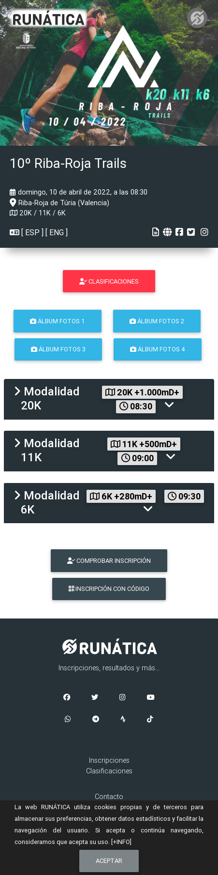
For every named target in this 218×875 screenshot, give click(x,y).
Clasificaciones (109, 771)
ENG (56, 232)
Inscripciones (109, 760)
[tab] (109, 399)
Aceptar (109, 861)
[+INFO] (121, 842)
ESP (32, 232)
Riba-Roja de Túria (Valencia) (59, 202)
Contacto (109, 796)
